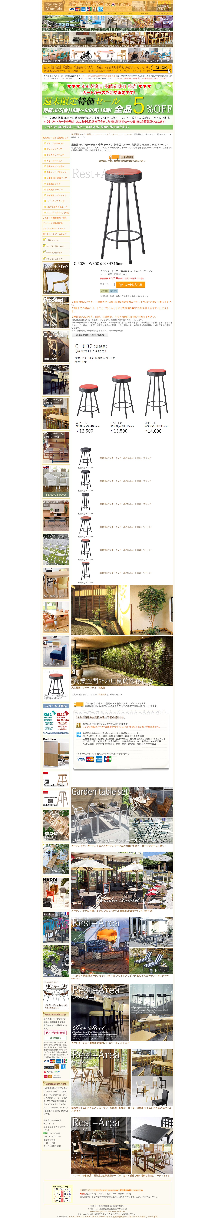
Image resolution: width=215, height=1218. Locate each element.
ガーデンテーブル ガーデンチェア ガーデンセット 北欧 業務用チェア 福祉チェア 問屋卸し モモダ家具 (113, 1216)
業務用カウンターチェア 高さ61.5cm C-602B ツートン (125, 550)
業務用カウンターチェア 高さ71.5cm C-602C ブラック (125, 504)
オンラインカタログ (52, 258)
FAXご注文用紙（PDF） (54, 245)
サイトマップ (51, 14)
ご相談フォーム (51, 239)
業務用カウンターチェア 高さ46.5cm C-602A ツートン (125, 527)
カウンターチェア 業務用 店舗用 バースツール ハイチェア (100, 1043)
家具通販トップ (78, 134)
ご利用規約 (88, 14)
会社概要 (144, 14)
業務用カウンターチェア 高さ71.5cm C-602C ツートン (125, 573)
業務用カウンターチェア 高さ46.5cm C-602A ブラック (125, 458)
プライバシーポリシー (107, 14)
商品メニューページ (96, 134)
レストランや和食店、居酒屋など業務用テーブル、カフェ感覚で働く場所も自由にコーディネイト (120, 1175)
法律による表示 (126, 14)
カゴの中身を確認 (163, 14)
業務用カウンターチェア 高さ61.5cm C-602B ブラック (125, 481)
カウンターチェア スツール (119, 134)
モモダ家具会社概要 (52, 252)
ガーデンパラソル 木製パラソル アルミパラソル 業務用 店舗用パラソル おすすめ (111, 911)
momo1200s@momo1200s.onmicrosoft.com (107, 1211)
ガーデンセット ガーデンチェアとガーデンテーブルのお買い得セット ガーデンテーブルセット (118, 846)
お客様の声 (70, 14)
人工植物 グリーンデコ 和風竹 (88, 688)
